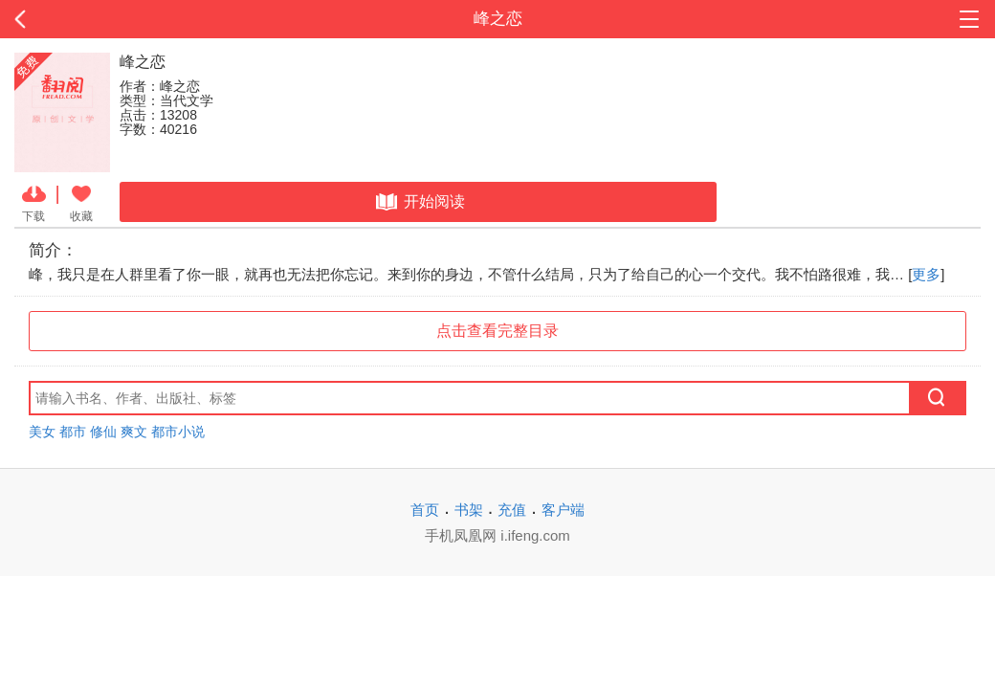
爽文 (134, 431)
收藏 (81, 202)
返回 (99, 19)
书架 (468, 509)
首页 (424, 509)
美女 (42, 431)
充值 (512, 509)
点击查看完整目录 (497, 330)
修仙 (103, 431)
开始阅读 (418, 202)
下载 (34, 202)
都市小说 (178, 431)
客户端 (563, 509)
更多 (926, 274)
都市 (72, 431)
